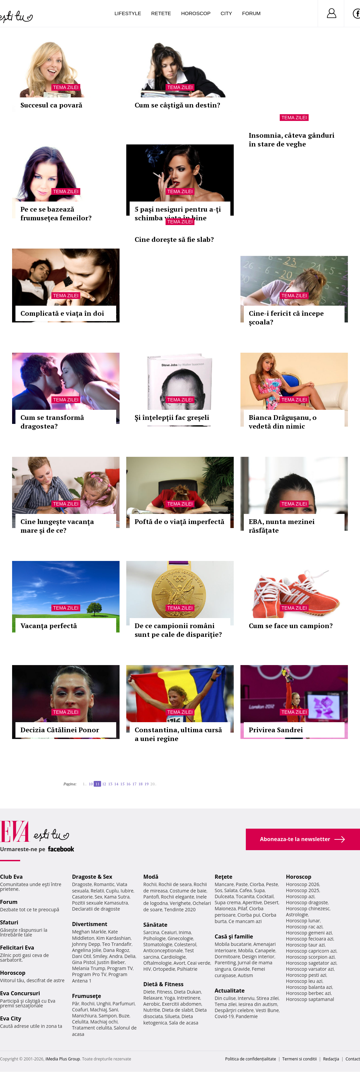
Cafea (245, 890)
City (226, 13)
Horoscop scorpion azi (310, 957)
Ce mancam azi (245, 921)
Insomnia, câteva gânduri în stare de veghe (291, 139)
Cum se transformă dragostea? (52, 422)
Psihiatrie (187, 969)
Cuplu (112, 890)
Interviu (246, 998)
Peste (272, 884)
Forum (251, 13)
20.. (153, 783)
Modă (151, 876)
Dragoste (82, 884)
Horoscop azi (300, 896)
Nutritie (151, 1010)
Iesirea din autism (257, 1004)
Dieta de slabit (177, 1010)
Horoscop (196, 13)
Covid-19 (224, 1016)
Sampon (108, 1015)
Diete (149, 992)
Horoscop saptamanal (310, 999)
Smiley (100, 956)
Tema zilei (65, 87)
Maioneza (225, 908)
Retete (161, 13)
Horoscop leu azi (304, 981)
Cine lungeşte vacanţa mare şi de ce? (57, 526)
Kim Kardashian (113, 938)
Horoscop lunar (303, 920)
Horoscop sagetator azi (311, 963)
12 (104, 783)
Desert (271, 902)
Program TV (120, 968)
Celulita (80, 1021)
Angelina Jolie (86, 950)
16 (128, 783)
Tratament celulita (92, 1027)
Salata (231, 890)
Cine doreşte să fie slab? (174, 239)
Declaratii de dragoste (96, 909)
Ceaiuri (169, 932)
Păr (75, 1003)
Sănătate (155, 924)
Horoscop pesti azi (306, 975)
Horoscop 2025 (302, 890)
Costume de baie (188, 890)
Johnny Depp (86, 944)
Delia (129, 956)
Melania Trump (88, 968)
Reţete (223, 876)
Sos (218, 890)
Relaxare (153, 998)
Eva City (10, 1018)
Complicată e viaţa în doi (62, 313)
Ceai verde (198, 963)
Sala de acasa (183, 1022)
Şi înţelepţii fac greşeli (172, 417)
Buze (124, 1015)
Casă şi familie (234, 936)
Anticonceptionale (163, 950)
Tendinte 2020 (179, 909)
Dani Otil (81, 956)
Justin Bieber (111, 962)
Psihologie (154, 938)
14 (116, 783)
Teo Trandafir (117, 944)
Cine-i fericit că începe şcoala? (286, 317)
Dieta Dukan (187, 992)
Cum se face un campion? (291, 625)
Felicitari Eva (17, 947)
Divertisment (89, 924)
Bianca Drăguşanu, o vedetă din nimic (283, 422)
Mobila (245, 950)
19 (146, 783)
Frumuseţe (86, 996)
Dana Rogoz (116, 950)
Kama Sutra (116, 896)
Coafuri (80, 1009)
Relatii (97, 890)
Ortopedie (164, 969)
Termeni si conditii (299, 1059)
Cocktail (265, 896)
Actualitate (229, 990)
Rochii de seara (175, 884)
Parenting (225, 962)
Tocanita (245, 896)
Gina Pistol (83, 962)
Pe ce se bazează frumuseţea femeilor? (56, 213)
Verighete (180, 903)
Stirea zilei (268, 998)
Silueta (172, 1016)
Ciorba (257, 884)
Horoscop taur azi (305, 945)
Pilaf (242, 908)
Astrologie (297, 914)
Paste (242, 884)
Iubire (127, 890)
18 (140, 783)
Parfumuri (124, 1003)
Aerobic (151, 1004)
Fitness (164, 992)
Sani (113, 1009)
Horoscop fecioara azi (309, 938)
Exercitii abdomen (181, 1004)
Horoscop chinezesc (308, 908)
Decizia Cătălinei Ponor (59, 729)
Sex (98, 896)
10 (91, 783)
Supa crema (227, 902)
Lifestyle (128, 13)
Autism (245, 975)
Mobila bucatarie (233, 944)
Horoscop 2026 (302, 884)
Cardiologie (173, 957)
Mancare (224, 884)
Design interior (258, 956)
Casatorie (82, 896)
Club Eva (11, 876)
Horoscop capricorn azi (311, 951)
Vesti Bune (267, 1010)
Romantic (104, 884)
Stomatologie (157, 944)
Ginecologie (180, 938)
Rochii (87, 1003)
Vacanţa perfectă (48, 625)
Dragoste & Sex (92, 876)
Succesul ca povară (51, 105)
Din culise (225, 998)
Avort (179, 963)
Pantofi (151, 896)
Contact (353, 1059)
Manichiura (84, 1015)
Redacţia (331, 1059)
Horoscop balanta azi (309, 987)
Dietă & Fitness (163, 984)
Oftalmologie (157, 963)
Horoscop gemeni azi (309, 932)
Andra (116, 956)
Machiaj (98, 1009)
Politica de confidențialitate (250, 1059)
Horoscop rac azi (304, 926)
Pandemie (247, 1016)
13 (110, 783)
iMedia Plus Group (62, 1059)
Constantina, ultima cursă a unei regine (178, 734)
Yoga (169, 998)
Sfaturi (9, 922)
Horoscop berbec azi (308, 993)
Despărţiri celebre (234, 1010)
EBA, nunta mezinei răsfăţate (282, 526)
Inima (185, 932)
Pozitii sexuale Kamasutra (100, 903)
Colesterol (185, 944)
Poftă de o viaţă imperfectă (179, 521)
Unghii (103, 1003)
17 (134, 783)
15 (122, 783)
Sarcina (151, 932)
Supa (259, 890)
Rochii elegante (177, 896)
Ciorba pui (248, 915)
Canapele (265, 950)
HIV (147, 969)
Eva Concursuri (20, 993)
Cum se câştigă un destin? (177, 105)
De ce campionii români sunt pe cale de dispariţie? (178, 630)
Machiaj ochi (104, 1021)
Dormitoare (227, 956)
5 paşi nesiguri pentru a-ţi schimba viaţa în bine (178, 213)
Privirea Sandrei (276, 729)
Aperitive (252, 902)
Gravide (241, 969)
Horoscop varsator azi (310, 969)
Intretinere (188, 998)
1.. (85, 783)
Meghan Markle (89, 931)
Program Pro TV (89, 974)
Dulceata (224, 896)
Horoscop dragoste (307, 902)
